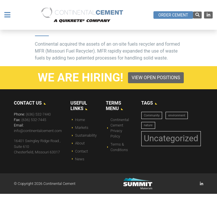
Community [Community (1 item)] (152, 115)
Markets (81, 127)
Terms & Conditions (119, 147)
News (79, 159)
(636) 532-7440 (38, 114)
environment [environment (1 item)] (176, 115)
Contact (81, 151)
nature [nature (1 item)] (148, 125)
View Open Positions (156, 77)
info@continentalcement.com (38, 131)
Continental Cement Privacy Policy (119, 128)
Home (80, 120)
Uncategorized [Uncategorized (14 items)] (171, 138)
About (80, 143)
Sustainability (86, 135)
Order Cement (173, 15)
